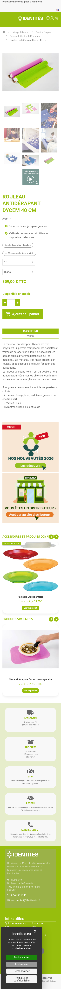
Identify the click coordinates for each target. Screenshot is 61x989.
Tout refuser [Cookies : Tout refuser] (21, 964)
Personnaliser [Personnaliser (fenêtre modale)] (22, 971)
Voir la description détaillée (18, 245)
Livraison (37, 923)
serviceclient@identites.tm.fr (25, 900)
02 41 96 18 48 (18, 895)
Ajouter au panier (22, 314)
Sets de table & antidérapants (25, 36)
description (30, 331)
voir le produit (30, 608)
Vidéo (30, 336)
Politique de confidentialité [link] (22, 979)
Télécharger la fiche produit (19, 253)
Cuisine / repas (43, 32)
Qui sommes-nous (15, 923)
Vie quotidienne (20, 32)
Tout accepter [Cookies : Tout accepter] (21, 957)
